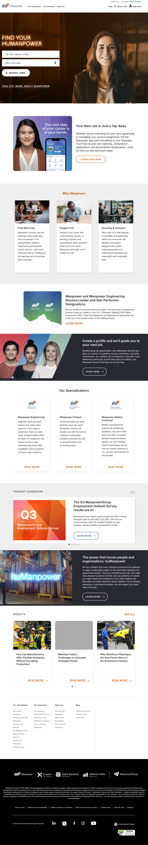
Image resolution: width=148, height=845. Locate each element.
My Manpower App (20, 731)
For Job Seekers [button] (20, 705)
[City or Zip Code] (31, 62)
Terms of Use (20, 807)
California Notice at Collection (61, 807)
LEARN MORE (95, 596)
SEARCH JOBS (15, 73)
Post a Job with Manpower (39, 725)
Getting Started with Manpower (20, 719)
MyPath (16, 727)
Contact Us (59, 727)
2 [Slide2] (75, 686)
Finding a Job (18, 724)
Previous (130, 491)
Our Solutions (39, 711)
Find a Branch (60, 724)
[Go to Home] (12, 6)
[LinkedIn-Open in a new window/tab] (54, 823)
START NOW (94, 371)
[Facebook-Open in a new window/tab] (74, 824)
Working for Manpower (17, 712)
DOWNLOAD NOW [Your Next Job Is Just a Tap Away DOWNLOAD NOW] (91, 159)
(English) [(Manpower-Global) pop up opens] (131, 1)
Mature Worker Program (18, 735)
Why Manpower (74, 193)
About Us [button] (59, 705)
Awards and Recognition (59, 719)
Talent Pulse (80, 718)
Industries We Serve (41, 714)
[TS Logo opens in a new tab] (65, 775)
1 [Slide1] (72, 686)
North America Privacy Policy (87, 807)
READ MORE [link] (38, 680)
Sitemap (130, 807)
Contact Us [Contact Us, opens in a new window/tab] (115, 1)
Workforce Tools (40, 718)
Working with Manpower (60, 712)
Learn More (86, 536)
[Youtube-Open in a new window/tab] (93, 824)
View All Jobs (119, 807)
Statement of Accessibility (37, 807)
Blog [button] (78, 705)
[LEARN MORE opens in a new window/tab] (74, 323)
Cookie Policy (106, 807)
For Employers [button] (40, 705)
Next (133, 491)
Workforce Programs (42, 721)
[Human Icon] (135, 6)
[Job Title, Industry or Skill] (31, 54)
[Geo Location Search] (55, 63)
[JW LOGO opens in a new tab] (92, 775)
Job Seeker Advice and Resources (83, 712)
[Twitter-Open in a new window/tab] (64, 824)
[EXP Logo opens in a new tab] (42, 775)
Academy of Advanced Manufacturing (18, 743)
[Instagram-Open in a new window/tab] (83, 824)
